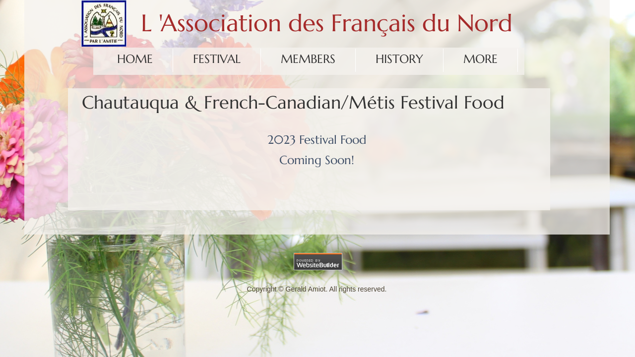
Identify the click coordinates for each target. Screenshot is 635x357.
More (480, 59)
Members (308, 59)
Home (135, 59)
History (399, 59)
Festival (217, 59)
